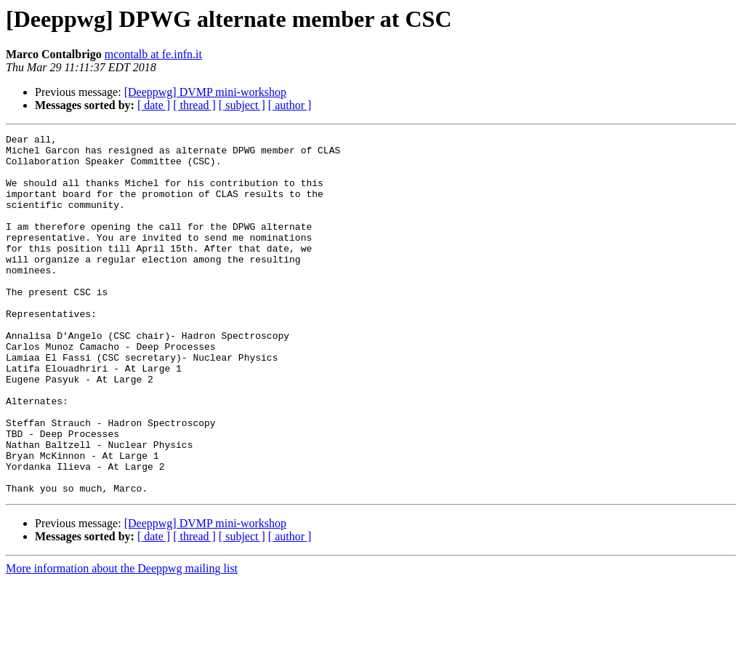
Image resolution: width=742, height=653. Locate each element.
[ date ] (153, 105)
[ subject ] (242, 105)
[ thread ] (194, 105)
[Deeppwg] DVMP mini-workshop (205, 92)
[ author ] (290, 105)
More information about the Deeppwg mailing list (122, 640)
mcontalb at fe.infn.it (153, 54)
